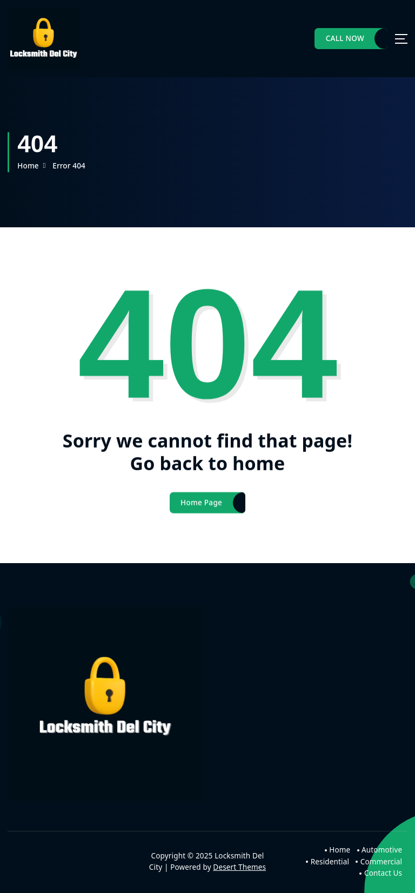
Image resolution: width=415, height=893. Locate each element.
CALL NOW (345, 38)
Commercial (381, 862)
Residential (330, 862)
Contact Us (383, 873)
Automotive (382, 850)
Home (28, 166)
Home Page (201, 507)
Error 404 (68, 166)
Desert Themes (239, 867)
